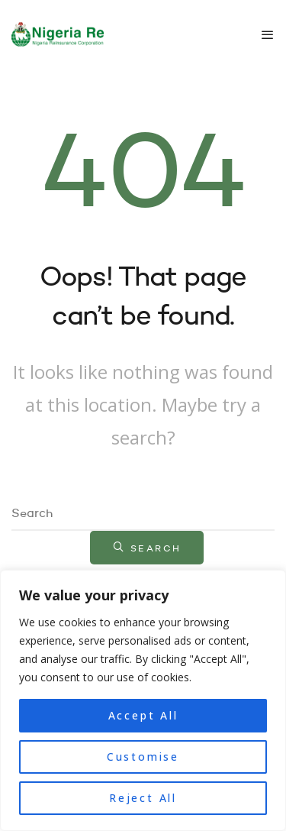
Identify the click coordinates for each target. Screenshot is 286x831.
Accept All (143, 715)
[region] (143, 700)
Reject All (143, 798)
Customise (143, 756)
